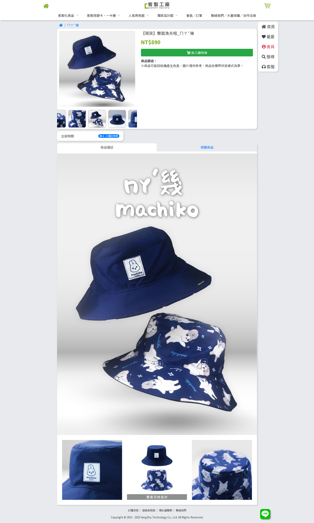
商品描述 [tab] (107, 147)
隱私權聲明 (165, 510)
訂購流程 (133, 510)
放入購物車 (197, 52)
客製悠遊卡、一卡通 (101, 15)
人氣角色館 (137, 15)
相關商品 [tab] (207, 147)
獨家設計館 (165, 15)
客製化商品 (66, 15)
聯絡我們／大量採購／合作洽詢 (233, 15)
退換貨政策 (148, 510)
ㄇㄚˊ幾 (73, 25)
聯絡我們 (181, 510)
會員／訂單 (194, 15)
